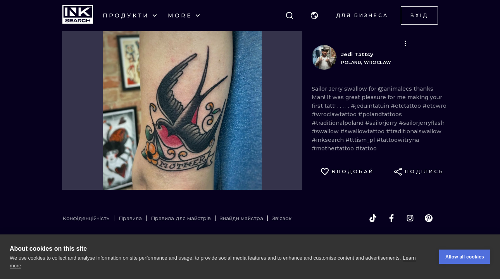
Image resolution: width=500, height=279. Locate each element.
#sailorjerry (382, 122)
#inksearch (328, 139)
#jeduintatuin (371, 105)
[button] (314, 15)
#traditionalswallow (413, 131)
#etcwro (434, 105)
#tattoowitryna (397, 139)
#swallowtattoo (363, 131)
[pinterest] (428, 218)
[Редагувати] (405, 43)
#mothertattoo (333, 148)
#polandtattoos (380, 114)
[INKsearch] (77, 15)
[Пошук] (289, 15)
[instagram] (410, 218)
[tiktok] (373, 218)
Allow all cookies (464, 257)
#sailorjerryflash (422, 122)
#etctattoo (406, 105)
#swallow (326, 131)
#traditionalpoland (338, 122)
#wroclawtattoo (335, 114)
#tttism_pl (360, 139)
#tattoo (366, 148)
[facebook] (391, 218)
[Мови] (314, 15)
